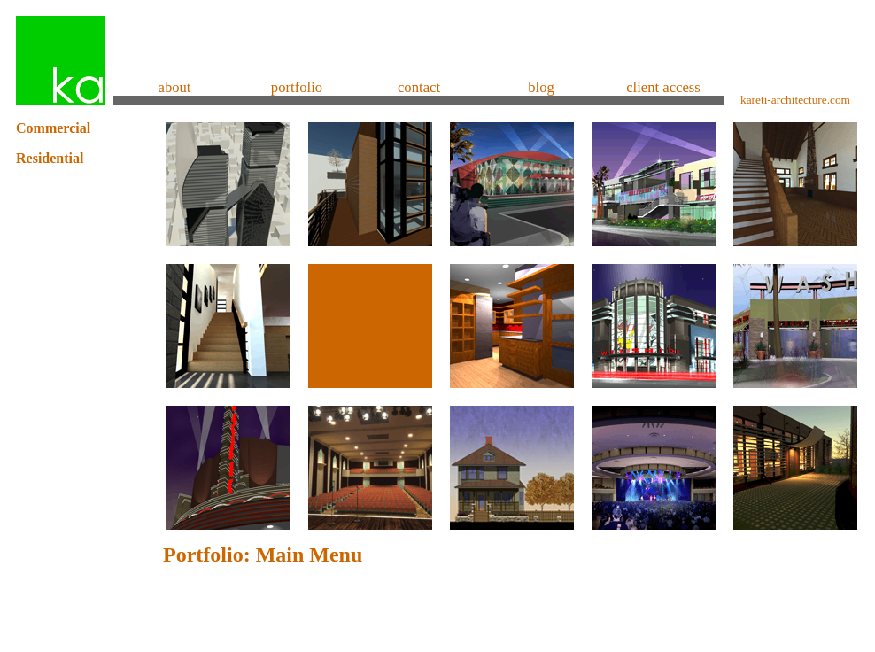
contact (419, 88)
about (174, 88)
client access (663, 88)
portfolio (296, 88)
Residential (49, 158)
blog (541, 88)
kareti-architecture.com (795, 99)
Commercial (53, 128)
